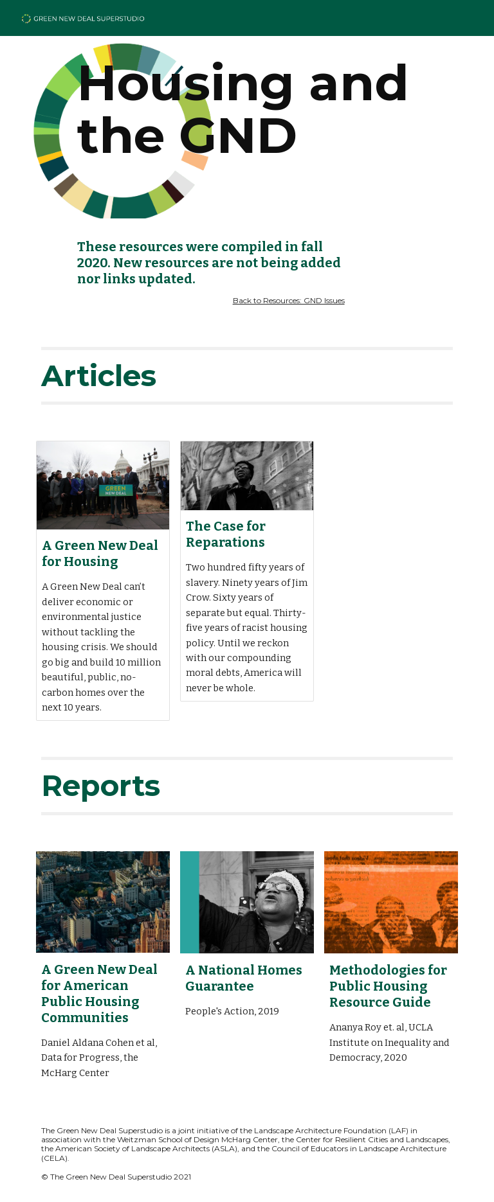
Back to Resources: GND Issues (289, 300)
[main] (246, 109)
